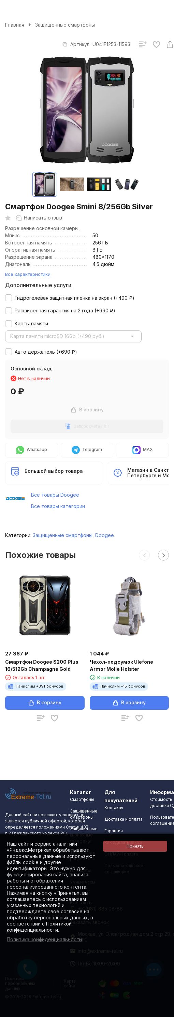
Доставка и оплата (123, 819)
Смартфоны (82, 799)
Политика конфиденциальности (44, 939)
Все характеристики (27, 274)
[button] (144, 555)
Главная (14, 25)
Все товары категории (58, 506)
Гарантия (113, 830)
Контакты (113, 807)
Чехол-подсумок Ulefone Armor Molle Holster (121, 665)
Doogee (104, 535)
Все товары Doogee (55, 495)
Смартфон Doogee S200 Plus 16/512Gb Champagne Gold (41, 665)
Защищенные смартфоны (65, 25)
